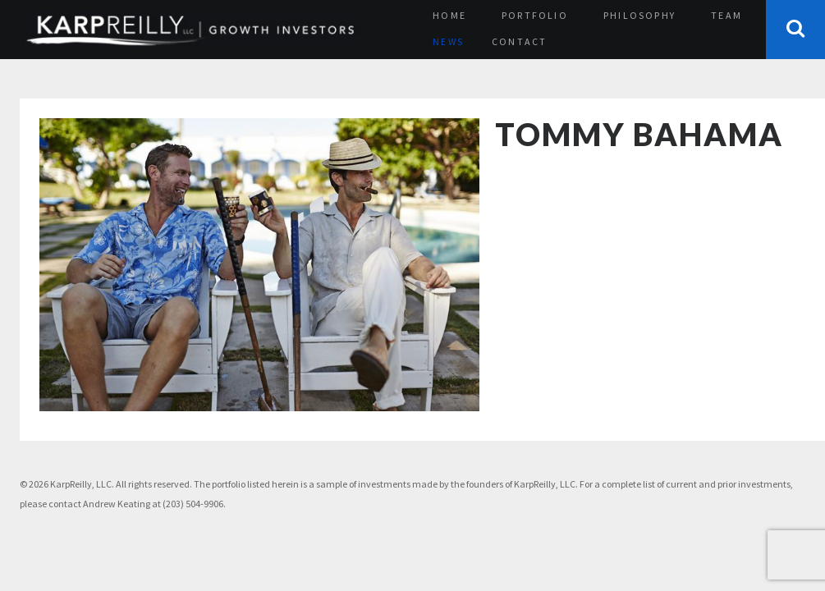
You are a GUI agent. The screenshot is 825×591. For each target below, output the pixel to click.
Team (726, 15)
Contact (519, 41)
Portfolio (535, 15)
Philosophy (639, 15)
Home (449, 15)
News (448, 41)
